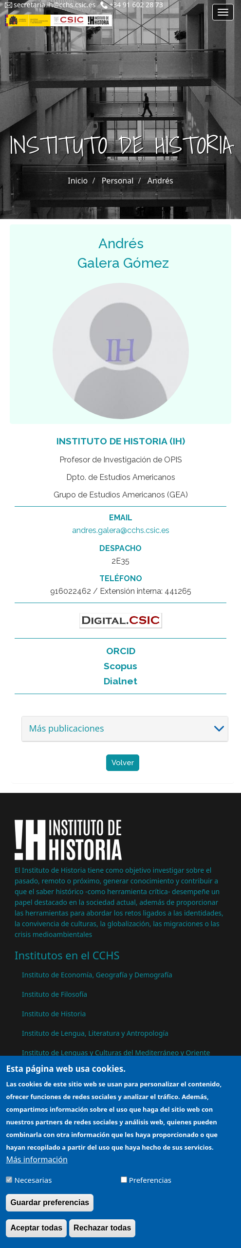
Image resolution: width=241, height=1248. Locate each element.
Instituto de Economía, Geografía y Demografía (97, 974)
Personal (118, 180)
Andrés (160, 180)
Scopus (120, 666)
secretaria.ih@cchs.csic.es (54, 4)
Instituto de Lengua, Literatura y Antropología (95, 1033)
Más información (36, 1167)
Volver (122, 762)
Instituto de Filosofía (54, 994)
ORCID (120, 650)
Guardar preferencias (49, 1210)
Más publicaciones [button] (66, 728)
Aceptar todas (36, 1235)
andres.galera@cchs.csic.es (120, 530)
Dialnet (120, 681)
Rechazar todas (102, 1235)
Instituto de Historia (54, 1013)
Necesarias (33, 1188)
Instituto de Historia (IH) (120, 441)
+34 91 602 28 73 (136, 4)
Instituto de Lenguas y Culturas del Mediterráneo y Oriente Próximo (116, 1057)
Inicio (78, 180)
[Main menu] (223, 12)
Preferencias (150, 1188)
